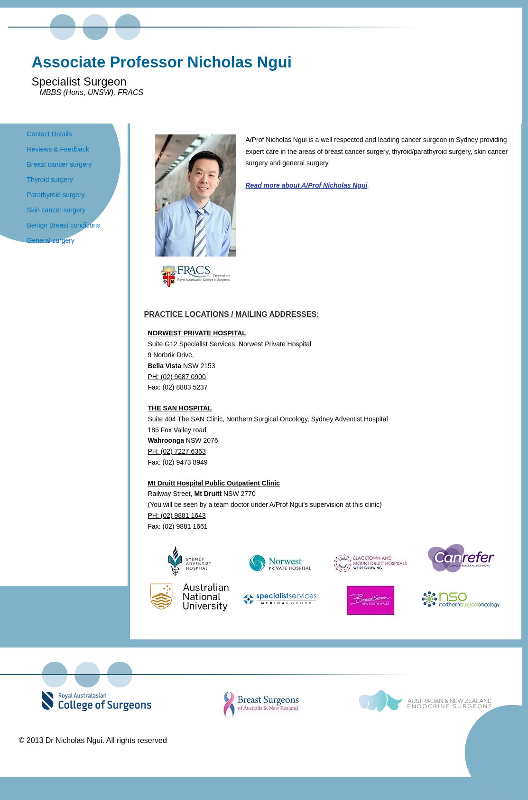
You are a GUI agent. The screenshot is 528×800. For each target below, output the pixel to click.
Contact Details (49, 134)
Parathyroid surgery (56, 195)
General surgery (50, 240)
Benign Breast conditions (64, 225)
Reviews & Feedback (58, 149)
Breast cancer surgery (59, 164)
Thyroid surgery (50, 179)
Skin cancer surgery (56, 210)
